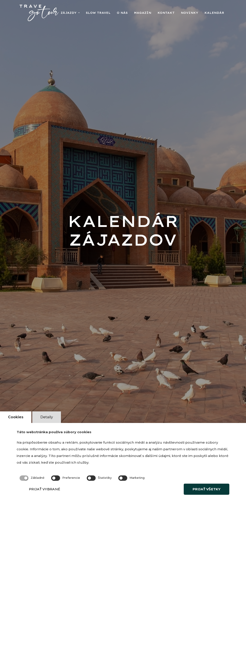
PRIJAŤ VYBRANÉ (44, 489)
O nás (122, 12)
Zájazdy (69, 12)
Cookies (15, 417)
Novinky (189, 12)
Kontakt (166, 12)
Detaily (46, 417)
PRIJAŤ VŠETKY (206, 489)
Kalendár (214, 12)
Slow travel (98, 12)
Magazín (142, 12)
